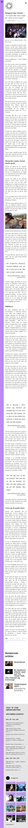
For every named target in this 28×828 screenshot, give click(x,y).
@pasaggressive (10, 824)
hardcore (24, 638)
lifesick (7, 640)
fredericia (17, 638)
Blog (6, 20)
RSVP (12, 726)
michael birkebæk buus (14, 640)
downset (11, 638)
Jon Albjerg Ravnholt (20, 20)
